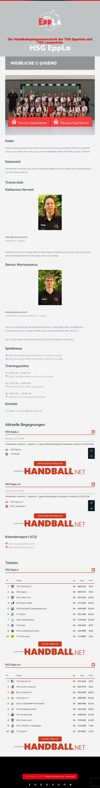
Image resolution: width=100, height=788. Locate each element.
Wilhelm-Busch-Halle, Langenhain (25, 386)
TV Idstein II (21, 731)
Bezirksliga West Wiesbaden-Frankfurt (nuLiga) (38, 359)
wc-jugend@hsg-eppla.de (29, 410)
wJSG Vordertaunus (25, 619)
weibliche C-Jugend (15, 240)
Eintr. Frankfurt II (24, 692)
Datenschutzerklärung (54, 776)
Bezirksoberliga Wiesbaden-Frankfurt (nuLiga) (38, 355)
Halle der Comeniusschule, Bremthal (26, 397)
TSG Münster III (23, 681)
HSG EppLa (21, 591)
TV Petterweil (22, 636)
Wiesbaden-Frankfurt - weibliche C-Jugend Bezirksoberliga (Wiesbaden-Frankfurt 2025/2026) (49, 444)
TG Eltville (20, 625)
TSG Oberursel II (23, 586)
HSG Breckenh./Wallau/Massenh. (31, 608)
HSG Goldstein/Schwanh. (28, 630)
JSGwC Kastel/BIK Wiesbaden (30, 703)
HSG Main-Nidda (24, 603)
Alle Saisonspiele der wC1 (21, 543)
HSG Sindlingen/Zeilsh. (26, 709)
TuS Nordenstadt (24, 714)
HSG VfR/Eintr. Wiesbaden (28, 725)
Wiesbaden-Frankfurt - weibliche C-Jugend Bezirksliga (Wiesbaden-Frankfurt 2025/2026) (47, 496)
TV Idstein (21, 614)
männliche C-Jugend (15, 315)
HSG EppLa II (22, 697)
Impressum (70, 776)
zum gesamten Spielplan (50, 463)
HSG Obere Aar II (24, 720)
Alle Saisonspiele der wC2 (21, 547)
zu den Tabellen (50, 644)
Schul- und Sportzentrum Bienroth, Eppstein (31, 376)
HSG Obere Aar (23, 597)
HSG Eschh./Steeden (26, 686)
